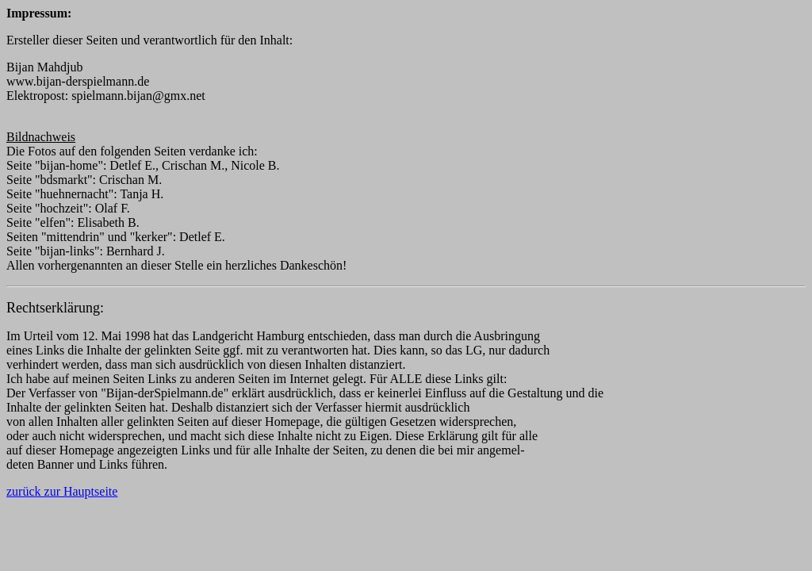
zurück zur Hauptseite (61, 491)
